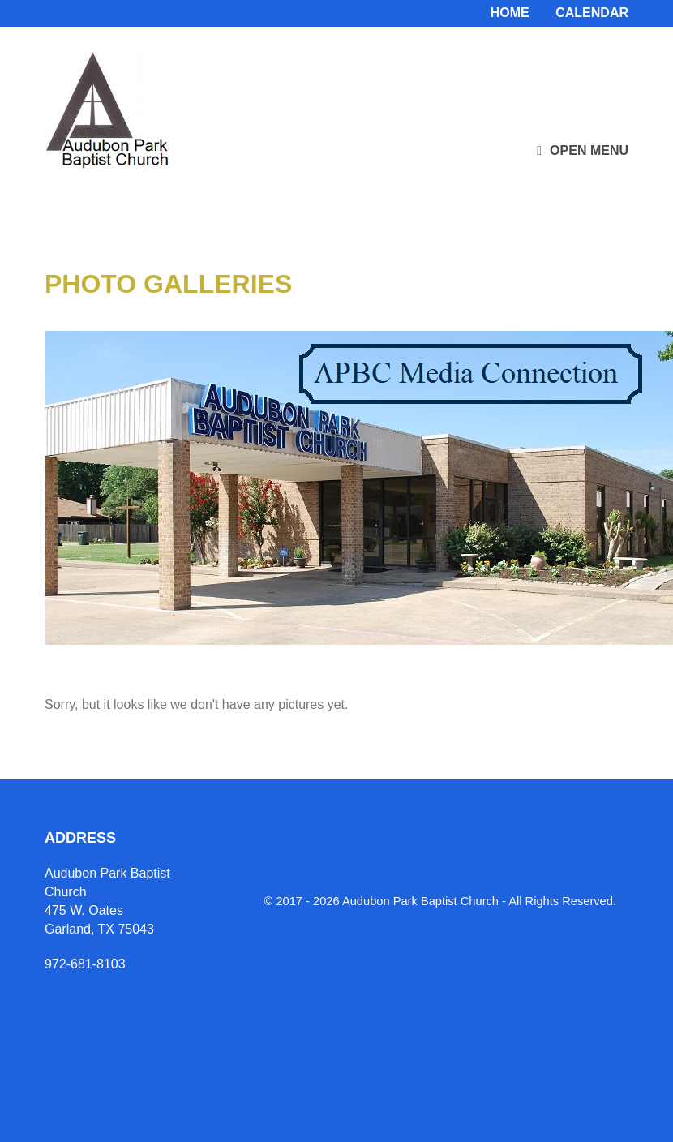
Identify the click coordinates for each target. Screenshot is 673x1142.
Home (510, 12)
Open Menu (582, 150)
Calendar (591, 12)
